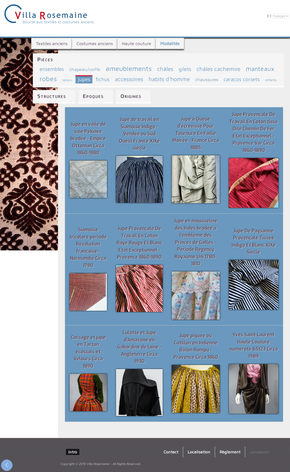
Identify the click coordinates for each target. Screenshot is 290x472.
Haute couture (136, 43)
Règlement (230, 451)
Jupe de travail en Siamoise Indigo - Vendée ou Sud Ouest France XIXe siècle (139, 133)
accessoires (129, 79)
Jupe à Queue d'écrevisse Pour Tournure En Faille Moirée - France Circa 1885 (195, 133)
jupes (84, 79)
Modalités (169, 43)
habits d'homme (169, 79)
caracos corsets (242, 79)
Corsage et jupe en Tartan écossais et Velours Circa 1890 (88, 351)
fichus (102, 79)
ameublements (129, 68)
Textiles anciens (52, 43)
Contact (171, 451)
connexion (259, 451)
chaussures (206, 79)
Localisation (199, 451)
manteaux (260, 68)
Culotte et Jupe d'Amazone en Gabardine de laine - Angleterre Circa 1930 (139, 347)
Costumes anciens (95, 43)
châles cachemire (218, 69)
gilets (185, 69)
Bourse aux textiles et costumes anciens (58, 22)
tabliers (67, 80)
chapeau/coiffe (84, 69)
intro (72, 451)
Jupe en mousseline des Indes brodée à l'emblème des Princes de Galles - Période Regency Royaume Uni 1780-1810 (195, 242)
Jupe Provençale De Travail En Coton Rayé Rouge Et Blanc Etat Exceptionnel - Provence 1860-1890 (139, 242)
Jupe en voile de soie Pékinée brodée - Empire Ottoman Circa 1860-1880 (88, 138)
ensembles (52, 69)
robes (48, 79)
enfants (271, 80)
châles (165, 69)
